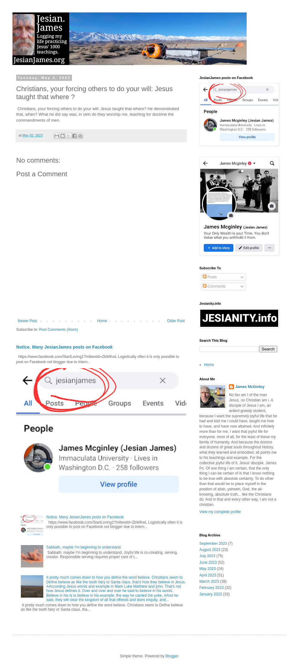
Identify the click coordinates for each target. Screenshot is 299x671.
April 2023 (207, 575)
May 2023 (207, 569)
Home (102, 321)
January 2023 (210, 594)
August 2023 (209, 550)
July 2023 (207, 556)
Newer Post (27, 321)
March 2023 (209, 581)
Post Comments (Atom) (58, 329)
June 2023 (208, 562)
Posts (210, 277)
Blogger (171, 656)
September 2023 (213, 543)
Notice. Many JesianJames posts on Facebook (64, 347)
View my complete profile (220, 512)
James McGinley (249, 387)
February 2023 (211, 587)
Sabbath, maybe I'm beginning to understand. (84, 547)
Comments (214, 286)
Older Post (176, 321)
